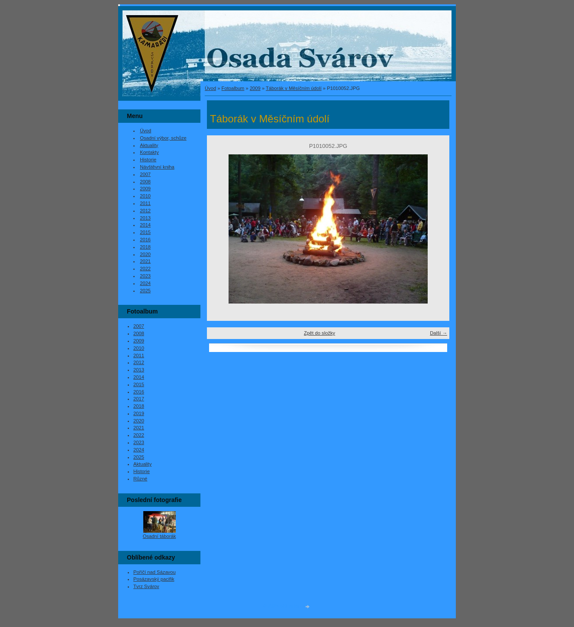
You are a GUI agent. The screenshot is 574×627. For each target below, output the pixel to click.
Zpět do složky (319, 333)
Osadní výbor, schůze (163, 138)
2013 (145, 218)
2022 (145, 268)
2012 (145, 210)
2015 (145, 232)
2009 (255, 88)
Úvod (210, 88)
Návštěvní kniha (157, 167)
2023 (145, 275)
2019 (138, 413)
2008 (145, 181)
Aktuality (149, 145)
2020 (145, 254)
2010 (145, 195)
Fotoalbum (233, 88)
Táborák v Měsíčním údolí (294, 88)
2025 (145, 290)
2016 (145, 239)
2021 (145, 261)
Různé (140, 478)
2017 (138, 398)
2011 (145, 203)
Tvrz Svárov (146, 586)
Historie (148, 159)
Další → (438, 333)
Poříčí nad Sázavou (154, 572)
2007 (145, 174)
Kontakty (149, 152)
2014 (145, 224)
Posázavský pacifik (153, 579)
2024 (145, 283)
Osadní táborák (159, 536)
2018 (145, 247)
